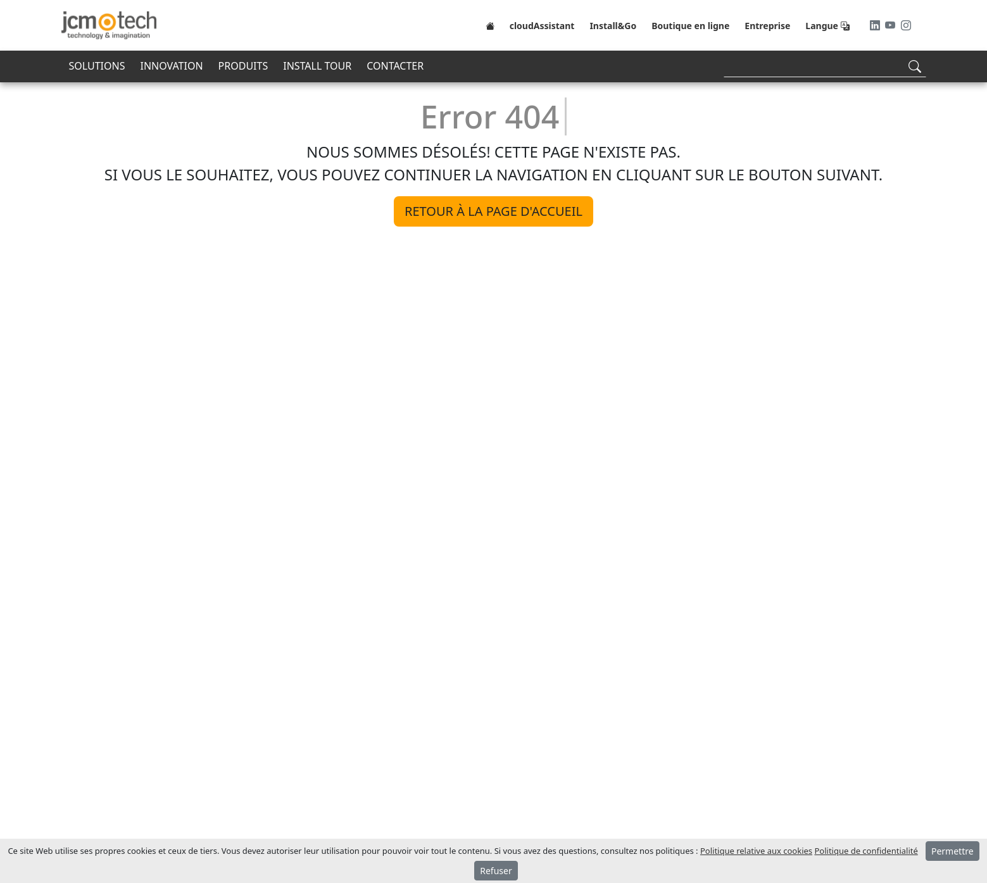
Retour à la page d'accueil (493, 211)
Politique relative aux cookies (756, 850)
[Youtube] (891, 25)
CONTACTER (395, 66)
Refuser (496, 871)
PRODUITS (243, 66)
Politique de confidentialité (865, 850)
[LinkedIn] (876, 25)
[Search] (825, 66)
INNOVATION (171, 66)
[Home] (490, 25)
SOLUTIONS (97, 66)
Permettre (952, 851)
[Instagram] (906, 25)
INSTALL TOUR (317, 66)
